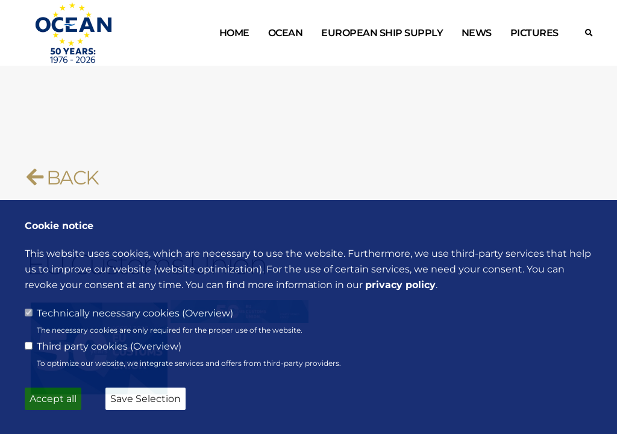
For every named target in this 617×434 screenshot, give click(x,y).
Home (234, 33)
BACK (62, 177)
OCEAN (285, 33)
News (477, 33)
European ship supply (382, 33)
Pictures (534, 33)
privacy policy (400, 285)
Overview (207, 313)
